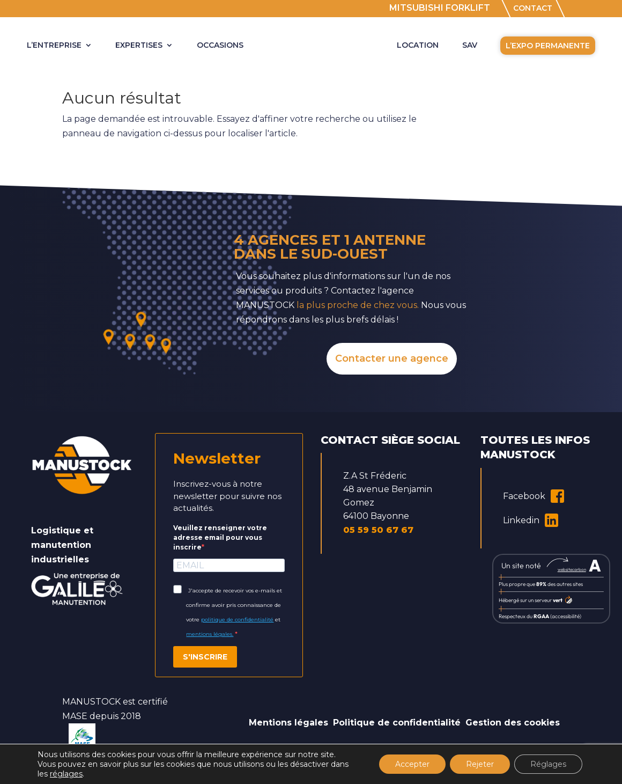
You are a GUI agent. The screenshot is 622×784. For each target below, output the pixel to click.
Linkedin (530, 520)
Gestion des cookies (512, 722)
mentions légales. (209, 634)
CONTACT (532, 9)
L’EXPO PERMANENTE (548, 45)
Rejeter (480, 764)
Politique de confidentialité (397, 722)
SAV (469, 45)
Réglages (548, 764)
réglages (66, 774)
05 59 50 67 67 (378, 530)
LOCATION (418, 45)
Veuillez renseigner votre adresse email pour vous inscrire (220, 537)
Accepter (412, 764)
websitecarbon (572, 569)
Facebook (533, 496)
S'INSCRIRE (205, 657)
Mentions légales (288, 722)
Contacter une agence (391, 358)
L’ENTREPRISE (54, 45)
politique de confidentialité (237, 619)
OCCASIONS (220, 45)
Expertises (138, 45)
